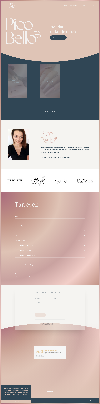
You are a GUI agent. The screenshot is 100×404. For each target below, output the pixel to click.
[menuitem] (65, 5)
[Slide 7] (54, 111)
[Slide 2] (46, 111)
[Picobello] (9, 5)
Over (65, 5)
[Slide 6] (52, 111)
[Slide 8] (56, 111)
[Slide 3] (47, 111)
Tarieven (84, 5)
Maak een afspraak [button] (58, 37)
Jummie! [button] (16, 401)
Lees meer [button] (7, 396)
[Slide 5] (51, 111)
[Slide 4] (49, 111)
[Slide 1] (44, 111)
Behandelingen (74, 5)
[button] (91, 5)
